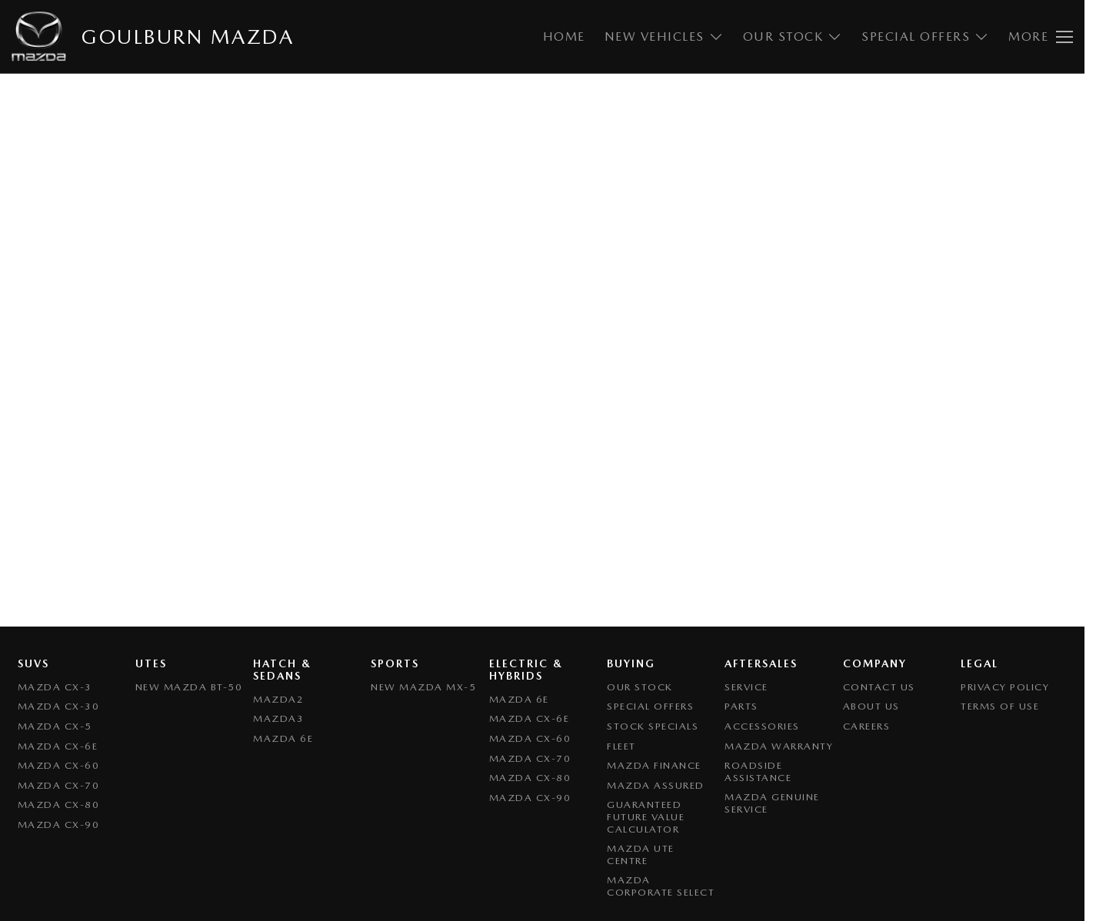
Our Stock (640, 687)
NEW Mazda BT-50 (189, 687)
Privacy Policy (1005, 687)
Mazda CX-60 (59, 765)
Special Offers (650, 706)
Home (564, 36)
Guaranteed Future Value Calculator (646, 816)
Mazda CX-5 (55, 726)
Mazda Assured (656, 785)
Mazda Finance (654, 765)
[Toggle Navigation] (1040, 37)
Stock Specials (652, 726)
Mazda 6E (283, 738)
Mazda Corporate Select (661, 886)
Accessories (762, 726)
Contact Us (879, 687)
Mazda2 (278, 699)
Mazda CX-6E (58, 746)
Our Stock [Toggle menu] (793, 36)
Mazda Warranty (779, 746)
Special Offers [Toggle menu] (925, 36)
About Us (871, 706)
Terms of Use (1000, 706)
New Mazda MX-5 (423, 687)
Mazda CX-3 (55, 687)
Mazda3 (278, 718)
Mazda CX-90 (59, 824)
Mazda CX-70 (59, 785)
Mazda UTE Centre (641, 854)
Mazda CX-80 (59, 804)
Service (746, 687)
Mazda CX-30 (59, 706)
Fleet (621, 746)
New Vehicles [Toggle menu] (664, 36)
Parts (741, 706)
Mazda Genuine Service (772, 803)
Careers (867, 726)
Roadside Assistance (758, 771)
